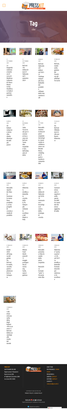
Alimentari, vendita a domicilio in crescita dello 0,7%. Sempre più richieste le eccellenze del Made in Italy (25, 204)
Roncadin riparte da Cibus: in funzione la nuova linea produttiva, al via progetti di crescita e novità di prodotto (10, 202)
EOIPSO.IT (54, 377)
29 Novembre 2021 (25, 124)
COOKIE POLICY (38, 394)
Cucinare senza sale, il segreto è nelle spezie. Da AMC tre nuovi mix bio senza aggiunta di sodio (57, 200)
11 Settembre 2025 (10, 62)
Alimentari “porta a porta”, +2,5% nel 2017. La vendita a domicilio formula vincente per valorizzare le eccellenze (57, 265)
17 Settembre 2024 (25, 62)
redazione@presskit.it (52, 384)
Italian (50, 408)
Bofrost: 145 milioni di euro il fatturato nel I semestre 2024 (25, 73)
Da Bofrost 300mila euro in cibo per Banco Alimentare (57, 133)
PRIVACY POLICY (29, 394)
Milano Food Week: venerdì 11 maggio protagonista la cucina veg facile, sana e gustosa (25, 263)
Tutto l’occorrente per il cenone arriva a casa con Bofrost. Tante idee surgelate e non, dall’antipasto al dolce (25, 142)
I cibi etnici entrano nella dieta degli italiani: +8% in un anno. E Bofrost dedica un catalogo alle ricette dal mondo (10, 328)
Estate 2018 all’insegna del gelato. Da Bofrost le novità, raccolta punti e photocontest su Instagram (10, 264)
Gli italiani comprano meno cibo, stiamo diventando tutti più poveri (9, 135)
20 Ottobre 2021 (40, 123)
